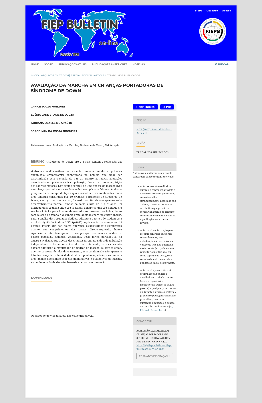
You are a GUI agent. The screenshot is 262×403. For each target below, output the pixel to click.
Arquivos (47, 75)
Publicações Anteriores (109, 64)
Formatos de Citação (153, 356)
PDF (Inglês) (146, 106)
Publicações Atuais (72, 64)
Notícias (139, 64)
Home (35, 64)
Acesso (226, 10)
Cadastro (212, 10)
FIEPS (198, 10)
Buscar (222, 64)
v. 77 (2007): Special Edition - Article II (81, 75)
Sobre (48, 64)
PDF (168, 106)
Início (35, 75)
